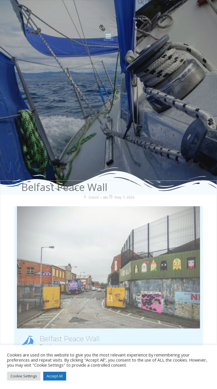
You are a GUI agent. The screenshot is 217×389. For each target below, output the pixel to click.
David (91, 197)
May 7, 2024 (121, 197)
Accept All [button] (55, 376)
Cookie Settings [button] (23, 376)
